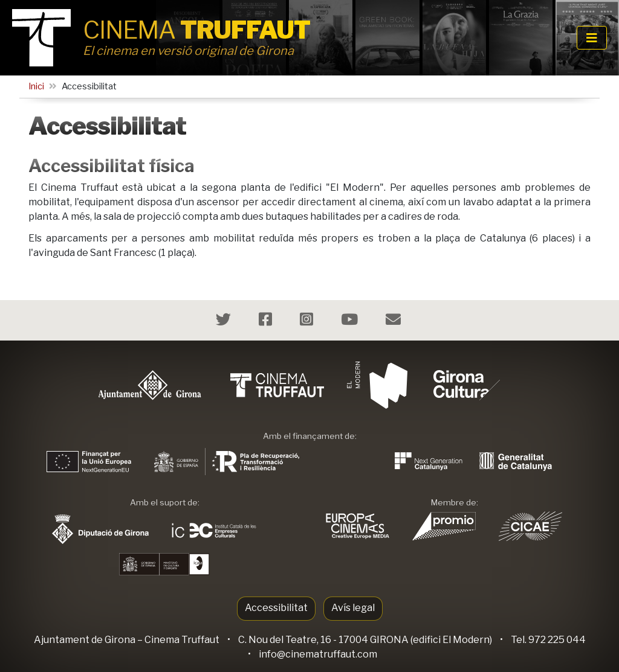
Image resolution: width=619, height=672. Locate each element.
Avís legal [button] (353, 607)
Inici (36, 86)
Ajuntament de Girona (84, 639)
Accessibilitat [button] (276, 607)
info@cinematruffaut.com (318, 654)
